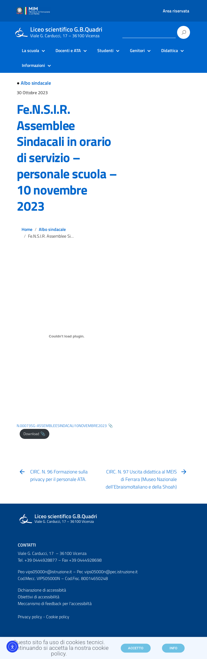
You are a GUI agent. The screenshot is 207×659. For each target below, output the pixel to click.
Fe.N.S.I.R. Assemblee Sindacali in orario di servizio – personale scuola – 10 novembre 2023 (66, 157)
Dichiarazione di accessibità (42, 590)
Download (31, 434)
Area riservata (176, 11)
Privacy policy (30, 616)
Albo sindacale (36, 83)
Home (27, 229)
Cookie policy (57, 616)
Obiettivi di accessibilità (38, 596)
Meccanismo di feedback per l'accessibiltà (55, 603)
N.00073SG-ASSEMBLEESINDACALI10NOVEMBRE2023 (62, 426)
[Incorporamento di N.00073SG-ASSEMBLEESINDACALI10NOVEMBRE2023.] (67, 336)
